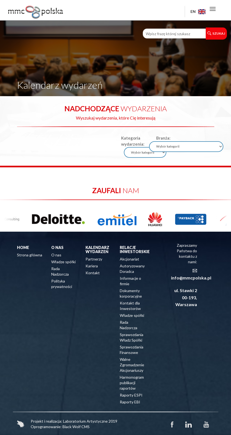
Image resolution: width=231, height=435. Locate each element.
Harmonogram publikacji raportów (132, 382)
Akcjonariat (129, 259)
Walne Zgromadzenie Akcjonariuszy (132, 365)
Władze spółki (63, 261)
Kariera (91, 266)
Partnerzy (93, 259)
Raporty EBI (130, 402)
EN (198, 11)
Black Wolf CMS (76, 426)
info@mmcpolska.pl (191, 277)
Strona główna (29, 255)
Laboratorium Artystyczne (85, 421)
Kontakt (92, 272)
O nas (56, 255)
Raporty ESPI (131, 395)
